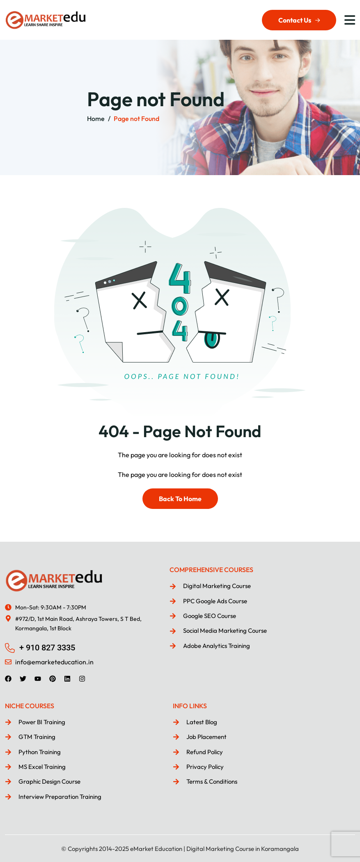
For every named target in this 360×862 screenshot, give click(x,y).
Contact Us (299, 20)
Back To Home (180, 499)
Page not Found (136, 118)
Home (96, 118)
